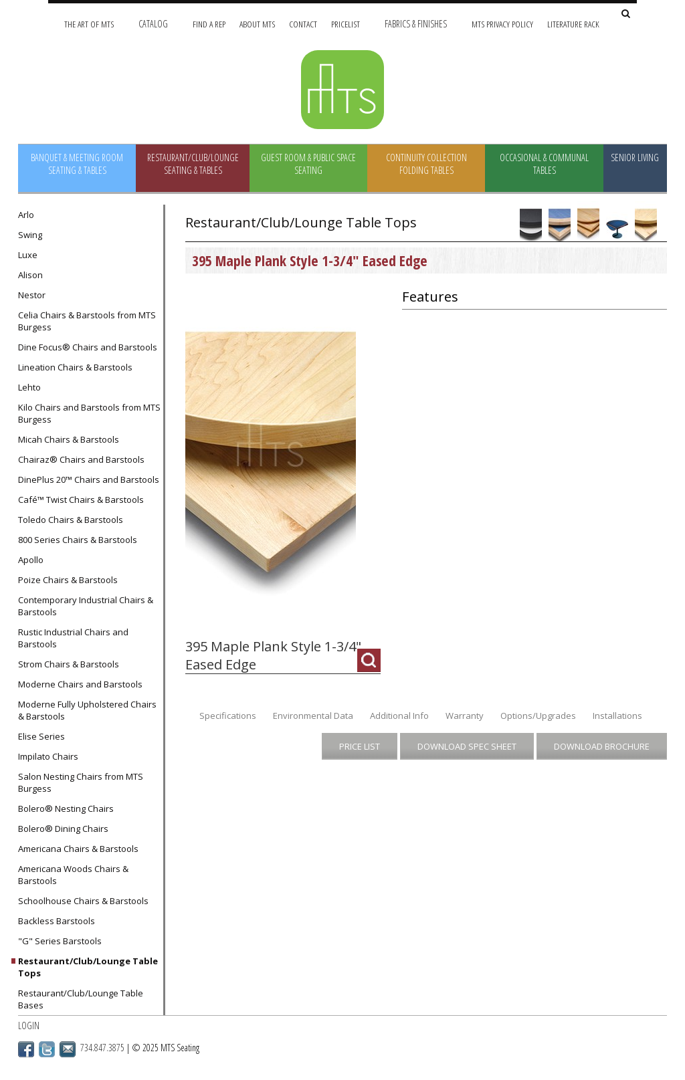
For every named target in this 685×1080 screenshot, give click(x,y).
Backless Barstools (56, 921)
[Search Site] (625, 14)
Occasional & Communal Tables (544, 164)
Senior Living (635, 157)
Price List (359, 746)
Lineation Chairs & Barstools (75, 367)
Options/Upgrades (538, 716)
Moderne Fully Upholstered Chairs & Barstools (87, 710)
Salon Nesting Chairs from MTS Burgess (80, 782)
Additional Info (399, 716)
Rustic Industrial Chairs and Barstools (73, 638)
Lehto (29, 387)
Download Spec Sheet (466, 746)
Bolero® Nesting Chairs (66, 808)
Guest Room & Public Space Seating (308, 164)
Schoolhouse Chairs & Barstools (83, 901)
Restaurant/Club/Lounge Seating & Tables (193, 164)
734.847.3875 (102, 1047)
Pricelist (345, 23)
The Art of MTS (89, 23)
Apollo (30, 560)
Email (68, 1049)
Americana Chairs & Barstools (78, 849)
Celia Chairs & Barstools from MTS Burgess (87, 321)
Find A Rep (209, 23)
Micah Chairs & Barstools (68, 439)
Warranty (465, 716)
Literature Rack (573, 23)
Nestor (31, 295)
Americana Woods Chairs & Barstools (73, 875)
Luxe (27, 255)
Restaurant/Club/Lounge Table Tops (88, 967)
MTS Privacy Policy (502, 23)
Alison (30, 275)
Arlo (26, 215)
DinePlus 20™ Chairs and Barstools (88, 479)
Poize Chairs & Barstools (68, 580)
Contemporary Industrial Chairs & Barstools (85, 606)
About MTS (257, 23)
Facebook (26, 1049)
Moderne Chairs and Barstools (80, 684)
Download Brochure (602, 746)
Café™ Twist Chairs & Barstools (81, 500)
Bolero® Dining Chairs (63, 829)
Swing (30, 235)
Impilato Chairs (48, 756)
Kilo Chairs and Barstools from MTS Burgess (89, 413)
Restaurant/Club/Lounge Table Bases (80, 999)
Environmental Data (313, 716)
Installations (617, 716)
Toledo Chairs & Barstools (70, 520)
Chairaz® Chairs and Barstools (81, 459)
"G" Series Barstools (60, 941)
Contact (303, 23)
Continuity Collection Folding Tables (426, 164)
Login (28, 1025)
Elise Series (41, 736)
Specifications (227, 716)
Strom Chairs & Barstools (68, 664)
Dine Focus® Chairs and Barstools (87, 347)
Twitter (47, 1049)
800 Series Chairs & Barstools (77, 540)
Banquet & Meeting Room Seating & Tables (77, 164)
